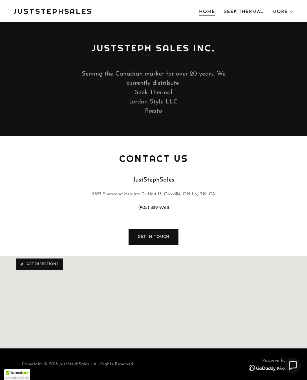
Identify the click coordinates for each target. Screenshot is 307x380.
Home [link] (207, 12)
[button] (282, 11)
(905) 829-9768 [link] (153, 208)
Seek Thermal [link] (243, 12)
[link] (53, 12)
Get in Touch (154, 237)
